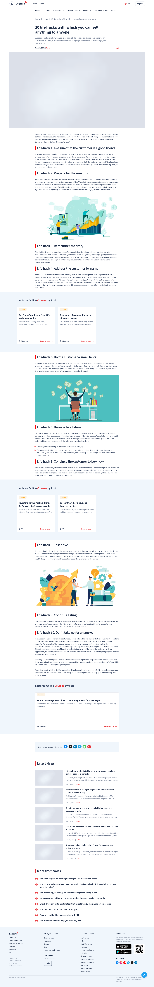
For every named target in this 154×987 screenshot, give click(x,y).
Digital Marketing (86, 944)
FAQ (10, 953)
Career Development (88, 959)
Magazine (47, 941)
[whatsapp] (84, 746)
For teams (13, 950)
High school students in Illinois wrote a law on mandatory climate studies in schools (91, 772)
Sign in (140, 3)
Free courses (85, 971)
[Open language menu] (128, 3)
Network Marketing (87, 950)
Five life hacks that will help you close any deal (60, 920)
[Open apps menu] (11, 3)
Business (84, 947)
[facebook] (66, 746)
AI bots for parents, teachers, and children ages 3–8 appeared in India (89, 809)
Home (37, 10)
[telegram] (80, 746)
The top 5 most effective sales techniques (59, 909)
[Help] (144, 975)
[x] (70, 746)
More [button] (114, 10)
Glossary (47, 944)
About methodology (16, 940)
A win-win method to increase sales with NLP (60, 915)
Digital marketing (101, 10)
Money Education (86, 968)
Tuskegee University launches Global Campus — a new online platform (90, 847)
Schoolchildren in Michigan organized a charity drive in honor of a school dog (90, 791)
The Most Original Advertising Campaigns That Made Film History (68, 878)
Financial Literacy (86, 956)
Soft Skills (84, 953)
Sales (46, 19)
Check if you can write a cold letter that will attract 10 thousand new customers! (76, 904)
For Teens (84, 965)
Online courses (49, 938)
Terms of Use (13, 958)
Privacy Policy (13, 963)
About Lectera (14, 937)
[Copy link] (89, 746)
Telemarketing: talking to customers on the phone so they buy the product (73, 898)
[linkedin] (75, 746)
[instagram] (120, 962)
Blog (45, 947)
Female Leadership (87, 962)
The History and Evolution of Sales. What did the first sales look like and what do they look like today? (78, 886)
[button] (117, 48)
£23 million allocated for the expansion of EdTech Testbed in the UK (92, 828)
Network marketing (83, 10)
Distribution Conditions (16, 966)
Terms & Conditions (15, 961)
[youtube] (124, 962)
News (48, 10)
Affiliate (12, 946)
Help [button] (48, 963)
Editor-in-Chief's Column (63, 10)
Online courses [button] (39, 3)
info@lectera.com (49, 959)
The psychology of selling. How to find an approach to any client (68, 892)
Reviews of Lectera (16, 943)
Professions (85, 938)
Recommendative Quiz (52, 950)
